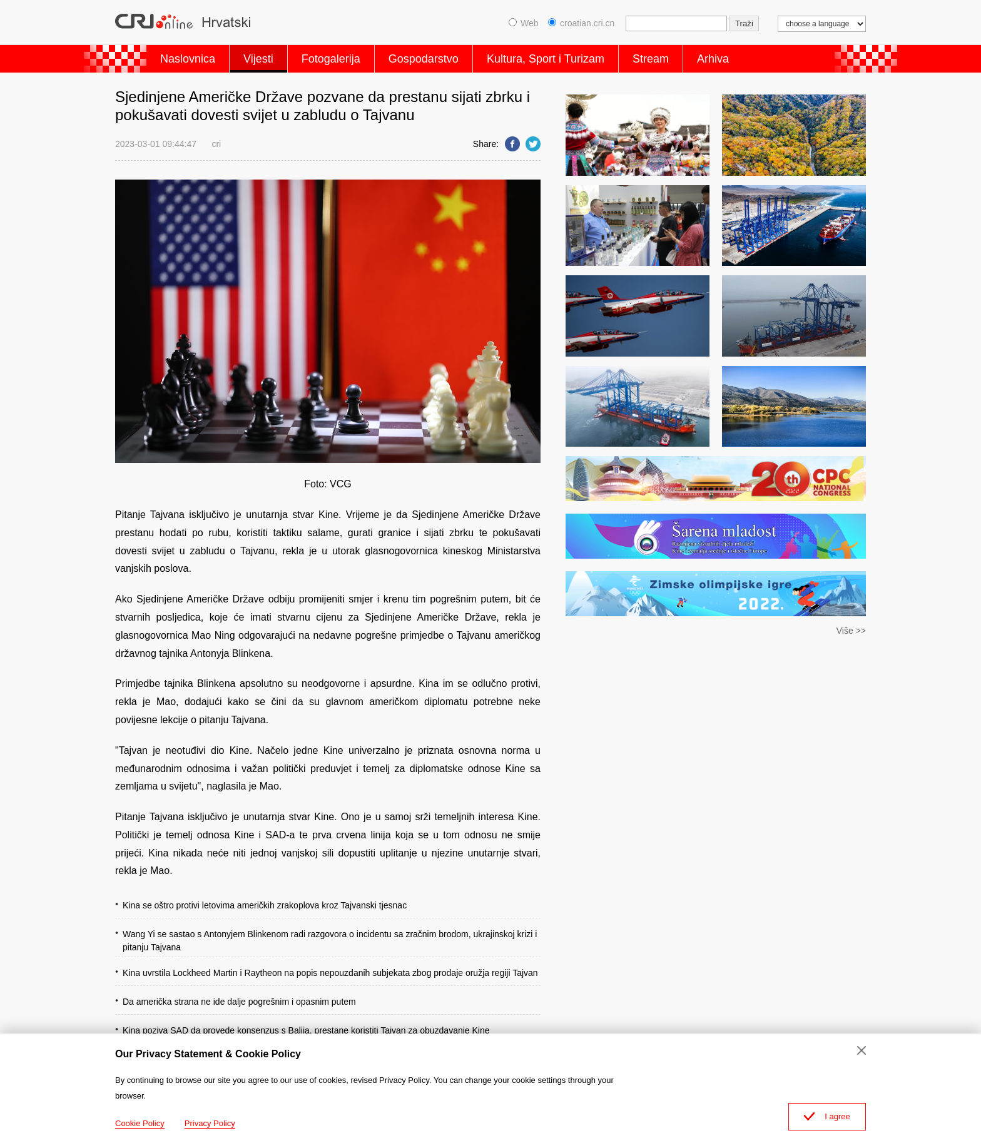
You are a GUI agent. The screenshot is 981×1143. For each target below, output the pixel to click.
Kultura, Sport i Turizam (545, 59)
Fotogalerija (331, 59)
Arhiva (713, 59)
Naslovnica (187, 59)
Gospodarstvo (424, 59)
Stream (651, 59)
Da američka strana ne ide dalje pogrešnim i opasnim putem (239, 1002)
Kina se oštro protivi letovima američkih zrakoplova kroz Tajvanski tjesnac (265, 905)
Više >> (851, 631)
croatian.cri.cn (581, 23)
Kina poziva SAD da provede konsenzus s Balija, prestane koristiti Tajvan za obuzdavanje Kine (306, 1030)
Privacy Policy (210, 1123)
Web (524, 23)
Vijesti (258, 59)
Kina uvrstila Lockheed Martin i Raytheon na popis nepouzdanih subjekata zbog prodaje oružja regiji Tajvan (330, 973)
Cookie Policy (140, 1123)
